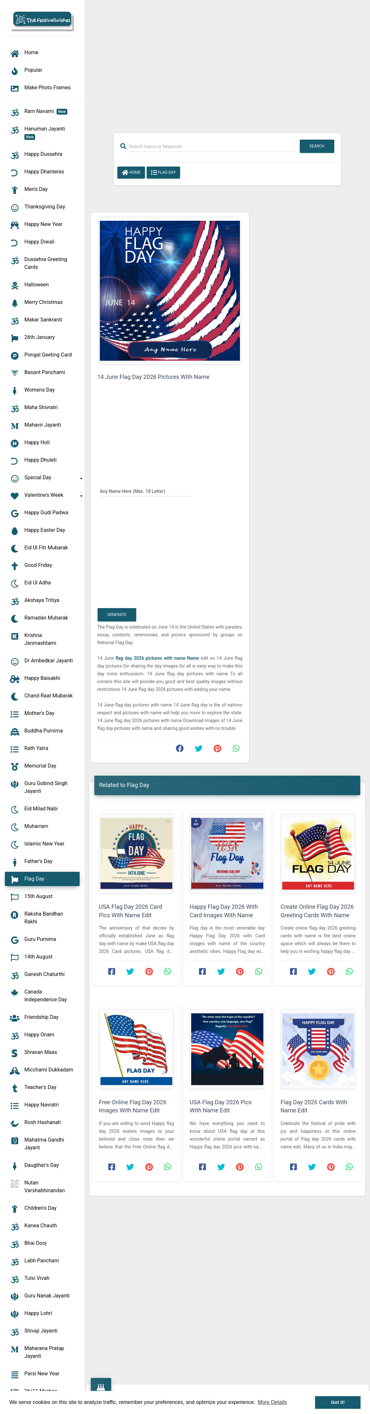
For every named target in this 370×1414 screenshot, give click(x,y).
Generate (116, 614)
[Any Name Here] (146, 491)
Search (317, 146)
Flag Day (163, 173)
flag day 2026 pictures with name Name (158, 658)
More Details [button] (272, 1402)
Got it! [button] (338, 1402)
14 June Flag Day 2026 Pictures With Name (153, 376)
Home (131, 173)
